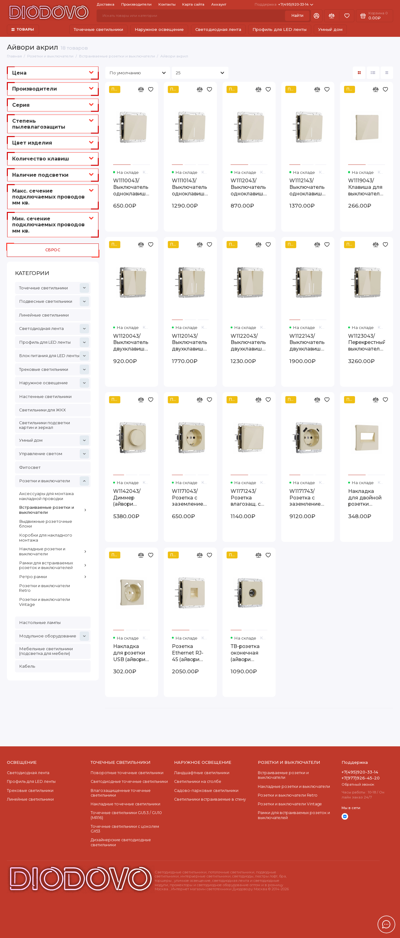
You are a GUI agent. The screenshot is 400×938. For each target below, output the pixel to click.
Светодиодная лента (218, 29)
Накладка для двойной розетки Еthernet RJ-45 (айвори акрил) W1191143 (365, 498)
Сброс (53, 250)
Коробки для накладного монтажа (45, 538)
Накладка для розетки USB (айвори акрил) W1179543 (129, 653)
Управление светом (54, 454)
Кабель (27, 666)
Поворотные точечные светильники (127, 772)
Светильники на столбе (197, 781)
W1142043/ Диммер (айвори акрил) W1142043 (127, 498)
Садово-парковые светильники (206, 790)
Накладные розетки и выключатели (53, 551)
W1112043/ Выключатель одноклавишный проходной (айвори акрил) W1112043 (249, 187)
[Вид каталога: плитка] (359, 72)
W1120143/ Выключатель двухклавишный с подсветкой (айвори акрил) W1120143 (190, 343)
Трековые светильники (54, 369)
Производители (136, 4)
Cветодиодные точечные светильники (129, 781)
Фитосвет (30, 467)
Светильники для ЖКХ (42, 409)
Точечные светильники (98, 29)
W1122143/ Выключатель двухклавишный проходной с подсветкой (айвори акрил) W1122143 (307, 343)
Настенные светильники (45, 396)
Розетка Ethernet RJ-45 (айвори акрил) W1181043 (187, 653)
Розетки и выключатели (54, 481)
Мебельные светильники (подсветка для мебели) (46, 651)
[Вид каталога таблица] (387, 72)
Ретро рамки (53, 576)
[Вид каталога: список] (373, 72)
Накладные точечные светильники (125, 804)
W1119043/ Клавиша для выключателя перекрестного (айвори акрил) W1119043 (366, 187)
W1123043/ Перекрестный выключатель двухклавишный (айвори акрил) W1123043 (366, 343)
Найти (297, 15)
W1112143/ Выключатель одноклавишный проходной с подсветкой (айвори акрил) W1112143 (307, 187)
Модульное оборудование (54, 636)
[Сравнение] (331, 15)
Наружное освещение (159, 29)
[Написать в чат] (386, 924)
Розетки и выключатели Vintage (44, 602)
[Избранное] (346, 15)
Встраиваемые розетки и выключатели (53, 510)
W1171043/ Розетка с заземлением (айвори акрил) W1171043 (189, 498)
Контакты (167, 4)
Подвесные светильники (54, 301)
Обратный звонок (358, 784)
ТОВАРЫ (23, 29)
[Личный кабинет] (316, 15)
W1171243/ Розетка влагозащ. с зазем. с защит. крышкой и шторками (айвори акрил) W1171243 (246, 498)
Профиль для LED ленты (279, 29)
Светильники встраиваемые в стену (210, 799)
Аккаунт (218, 4)
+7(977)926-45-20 (361, 777)
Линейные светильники (44, 314)
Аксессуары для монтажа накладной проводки (46, 496)
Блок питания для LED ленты (54, 356)
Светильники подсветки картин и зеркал (44, 425)
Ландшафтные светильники (201, 772)
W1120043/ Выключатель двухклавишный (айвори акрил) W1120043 (131, 343)
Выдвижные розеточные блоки (45, 524)
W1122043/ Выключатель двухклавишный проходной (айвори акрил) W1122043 (249, 343)
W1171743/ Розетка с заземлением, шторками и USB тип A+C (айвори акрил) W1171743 (307, 498)
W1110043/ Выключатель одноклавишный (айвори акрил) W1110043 (131, 187)
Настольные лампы (40, 622)
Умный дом (330, 29)
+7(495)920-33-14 (284, 4)
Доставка (105, 4)
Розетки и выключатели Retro (44, 588)
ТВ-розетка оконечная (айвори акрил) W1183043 (245, 653)
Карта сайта (193, 4)
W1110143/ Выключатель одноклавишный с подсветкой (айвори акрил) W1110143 (190, 187)
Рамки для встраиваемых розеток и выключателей (53, 565)
